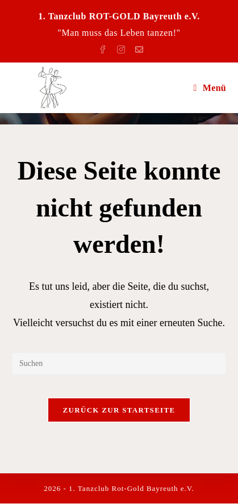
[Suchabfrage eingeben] (119, 363)
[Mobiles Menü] (209, 88)
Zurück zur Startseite (119, 410)
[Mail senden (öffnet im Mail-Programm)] (137, 47)
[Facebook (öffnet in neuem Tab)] (104, 47)
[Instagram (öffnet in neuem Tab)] (123, 47)
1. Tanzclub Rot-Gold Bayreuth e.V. (131, 489)
